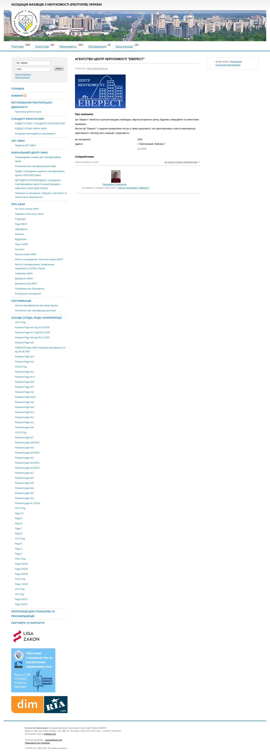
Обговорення (97, 46)
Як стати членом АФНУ (27, 209)
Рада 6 (18, 533)
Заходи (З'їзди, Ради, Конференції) (36, 317)
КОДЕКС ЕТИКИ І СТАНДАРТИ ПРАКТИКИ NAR (40, 123)
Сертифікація (21, 300)
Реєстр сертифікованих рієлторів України (36, 305)
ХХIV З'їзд (20, 559)
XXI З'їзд (19, 594)
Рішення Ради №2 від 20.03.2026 (32, 327)
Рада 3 (18, 553)
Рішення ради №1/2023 (27, 468)
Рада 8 (18, 523)
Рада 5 (18, 543)
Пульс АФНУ (21, 244)
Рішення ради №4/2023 (27, 452)
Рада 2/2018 (21, 574)
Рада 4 (18, 548)
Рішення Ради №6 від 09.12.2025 (32, 337)
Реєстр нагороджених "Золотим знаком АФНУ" (39, 259)
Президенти (21, 229)
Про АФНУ (18, 204)
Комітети (19, 234)
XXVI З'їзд (20, 508)
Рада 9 (18, 518)
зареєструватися (23, 74)
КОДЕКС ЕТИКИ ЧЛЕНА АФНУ (31, 128)
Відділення (20, 239)
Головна (17, 88)
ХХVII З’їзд (20, 432)
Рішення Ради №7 (24, 387)
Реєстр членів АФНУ (25, 254)
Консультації (124, 46)
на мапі (142, 148)
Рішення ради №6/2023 (27, 442)
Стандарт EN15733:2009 (27, 118)
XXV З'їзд (20, 538)
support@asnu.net (53, 740)
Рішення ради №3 (24, 457)
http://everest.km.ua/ (97, 68)
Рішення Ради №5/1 (25, 397)
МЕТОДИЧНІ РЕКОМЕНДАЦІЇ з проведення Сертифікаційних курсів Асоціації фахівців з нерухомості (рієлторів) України (38, 184)
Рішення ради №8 (24, 427)
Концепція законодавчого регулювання (35, 133)
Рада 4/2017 (21, 599)
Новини (17, 95)
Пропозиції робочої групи (28, 111)
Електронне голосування (28, 293)
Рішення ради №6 (24, 478)
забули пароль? (22, 77)
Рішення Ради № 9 (24, 377)
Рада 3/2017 (21, 604)
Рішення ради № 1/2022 (27, 503)
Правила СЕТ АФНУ (25, 145)
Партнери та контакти (27, 622)
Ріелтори (17, 46)
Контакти (19, 249)
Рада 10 (19, 513)
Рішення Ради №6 (24, 392)
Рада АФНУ (21, 224)
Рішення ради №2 (24, 417)
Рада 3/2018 (21, 569)
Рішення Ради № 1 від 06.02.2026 (32, 332)
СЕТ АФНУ (18, 140)
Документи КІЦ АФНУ (26, 283)
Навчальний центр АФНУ (29, 152)
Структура (20, 219)
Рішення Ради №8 (24, 382)
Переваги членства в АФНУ (29, 214)
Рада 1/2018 (21, 584)
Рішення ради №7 (24, 437)
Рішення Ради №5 (24, 342)
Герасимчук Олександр (115, 184)
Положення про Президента (29, 288)
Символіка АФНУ (24, 273)
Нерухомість (67, 46)
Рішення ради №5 (24, 447)
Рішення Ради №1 (24, 372)
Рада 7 (18, 528)
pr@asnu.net (50, 734)
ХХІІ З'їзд (20, 589)
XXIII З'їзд (20, 579)
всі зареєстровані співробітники (180, 162)
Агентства (42, 46)
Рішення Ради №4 (24, 407)
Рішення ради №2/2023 (27, 462)
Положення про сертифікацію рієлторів (35, 166)
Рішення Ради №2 (24, 361)
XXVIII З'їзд (21, 366)
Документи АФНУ (24, 278)
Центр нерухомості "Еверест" (133, 187)
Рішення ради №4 (24, 488)
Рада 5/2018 (21, 564)
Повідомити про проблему (37, 743)
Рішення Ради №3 (24, 356)
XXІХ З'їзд (20, 322)
